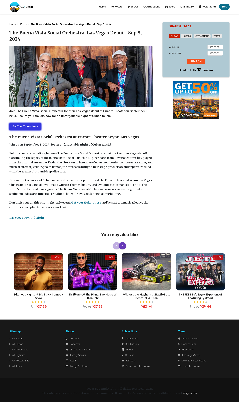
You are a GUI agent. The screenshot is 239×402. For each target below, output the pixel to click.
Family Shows (76, 355)
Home (13, 24)
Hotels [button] (116, 6)
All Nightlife (17, 355)
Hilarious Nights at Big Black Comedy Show (38, 296)
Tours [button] (170, 6)
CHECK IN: (174, 47)
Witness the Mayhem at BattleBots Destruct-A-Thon (146, 296)
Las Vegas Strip (189, 355)
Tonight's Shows (77, 366)
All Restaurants (19, 360)
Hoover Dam (187, 344)
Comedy (72, 338)
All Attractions (18, 349)
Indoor (127, 349)
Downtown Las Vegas (192, 360)
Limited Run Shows (79, 349)
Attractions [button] (152, 6)
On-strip (128, 355)
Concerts (73, 344)
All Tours (15, 366)
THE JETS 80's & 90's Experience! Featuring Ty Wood (200, 296)
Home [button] (102, 6)
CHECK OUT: (175, 53)
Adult (71, 360)
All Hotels (16, 338)
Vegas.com (190, 393)
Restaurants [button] (207, 6)
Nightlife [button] (187, 6)
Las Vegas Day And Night (26, 218)
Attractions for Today (136, 366)
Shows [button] (132, 6)
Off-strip (129, 360)
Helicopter (186, 349)
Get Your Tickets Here (25, 126)
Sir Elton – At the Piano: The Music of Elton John (92, 296)
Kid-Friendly (130, 344)
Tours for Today (189, 366)
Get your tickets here (86, 202)
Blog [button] (224, 6)
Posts (23, 24)
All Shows (16, 344)
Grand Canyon (188, 338)
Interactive (130, 338)
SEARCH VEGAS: (180, 26)
